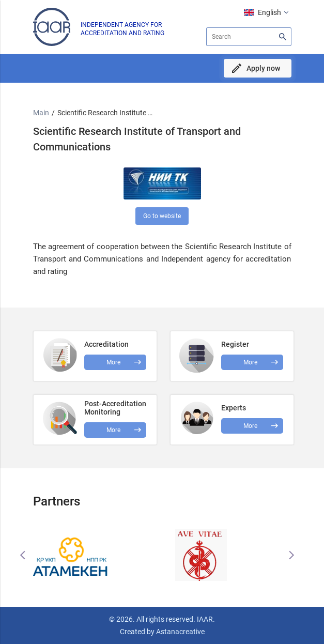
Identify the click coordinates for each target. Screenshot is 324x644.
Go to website (162, 216)
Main (41, 113)
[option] (97, 555)
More (113, 430)
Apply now (263, 68)
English (269, 12)
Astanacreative (180, 631)
